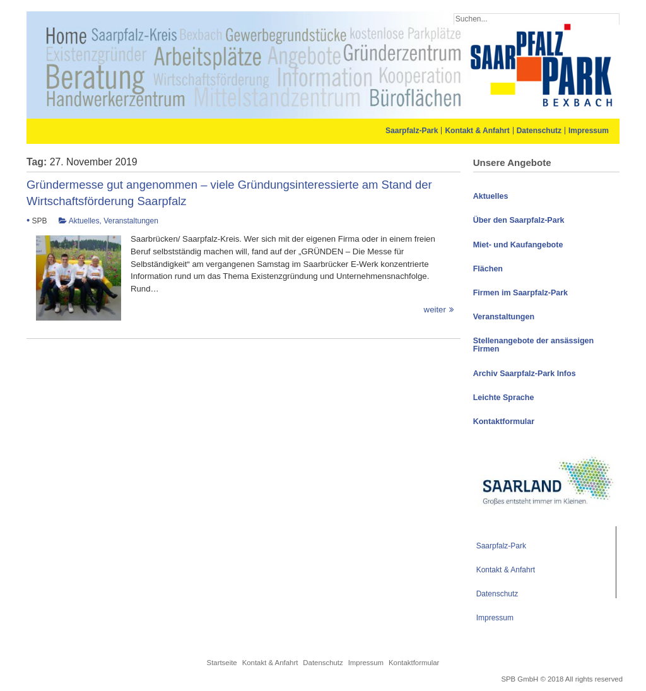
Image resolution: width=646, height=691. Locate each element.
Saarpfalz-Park (411, 130)
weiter (240, 310)
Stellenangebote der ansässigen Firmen (533, 344)
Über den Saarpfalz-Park (519, 220)
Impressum (588, 130)
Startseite (222, 662)
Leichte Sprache (503, 397)
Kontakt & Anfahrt (477, 130)
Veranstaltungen (130, 220)
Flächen (488, 268)
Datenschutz (539, 130)
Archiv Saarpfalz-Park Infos (524, 373)
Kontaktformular (503, 421)
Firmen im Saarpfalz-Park (520, 292)
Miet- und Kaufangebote (518, 244)
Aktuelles (84, 220)
